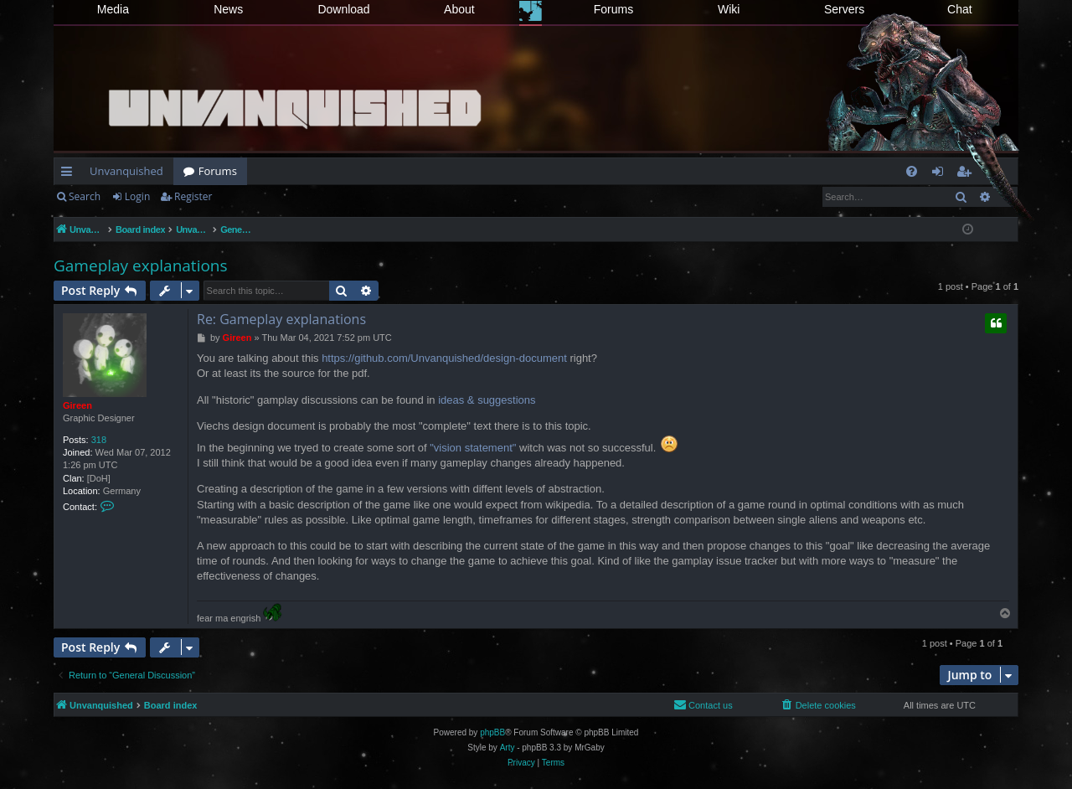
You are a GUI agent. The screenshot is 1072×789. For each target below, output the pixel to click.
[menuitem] (912, 171)
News (228, 9)
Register (193, 196)
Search (84, 196)
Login (137, 196)
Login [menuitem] (941, 174)
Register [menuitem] (967, 174)
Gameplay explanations (141, 265)
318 (98, 440)
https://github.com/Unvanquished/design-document (444, 358)
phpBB (492, 732)
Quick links (70, 174)
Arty (507, 747)
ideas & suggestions (486, 400)
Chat (959, 9)
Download (343, 9)
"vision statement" (473, 447)
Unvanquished (126, 170)
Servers (844, 9)
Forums (613, 9)
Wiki (729, 9)
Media (113, 9)
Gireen (77, 405)
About (459, 9)
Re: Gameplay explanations (281, 319)
